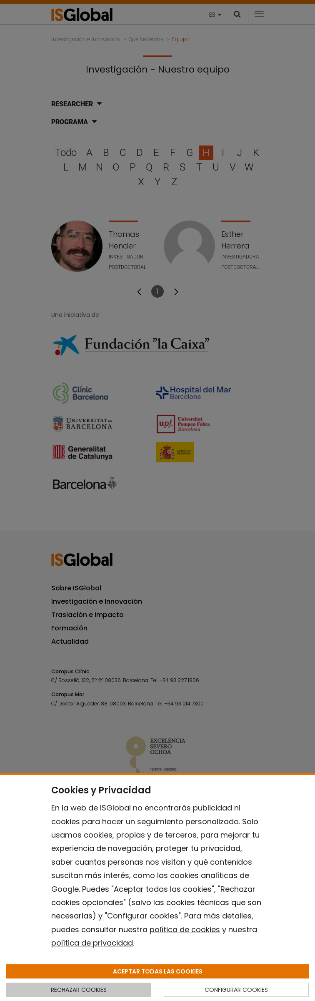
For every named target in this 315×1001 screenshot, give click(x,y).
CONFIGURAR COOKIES (236, 990)
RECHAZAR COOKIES (79, 990)
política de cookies (185, 929)
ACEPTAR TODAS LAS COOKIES (157, 971)
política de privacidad (92, 943)
